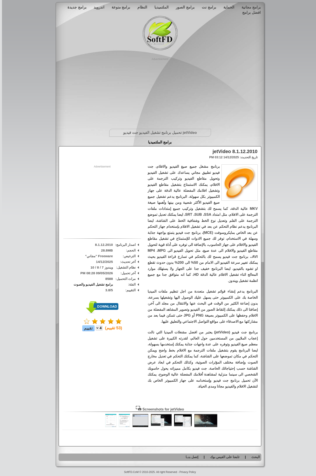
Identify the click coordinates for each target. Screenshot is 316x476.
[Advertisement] (158, 91)
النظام (140, 7)
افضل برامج (249, 12)
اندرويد (97, 7)
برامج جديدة (75, 7)
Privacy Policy (185, 472)
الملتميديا (159, 7)
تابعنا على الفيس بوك (223, 457)
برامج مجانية (249, 7)
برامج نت (207, 7)
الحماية (226, 7)
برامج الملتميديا (158, 142)
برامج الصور (183, 7)
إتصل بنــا (190, 457)
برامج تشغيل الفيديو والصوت (91, 284)
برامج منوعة (119, 7)
